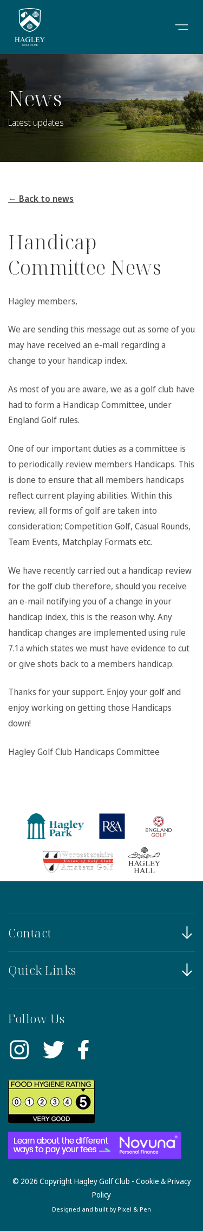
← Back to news (41, 198)
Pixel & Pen (134, 1209)
